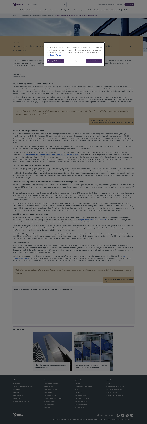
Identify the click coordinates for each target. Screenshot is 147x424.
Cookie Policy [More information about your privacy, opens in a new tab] (55, 55)
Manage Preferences (55, 61)
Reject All (78, 61)
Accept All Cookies (94, 61)
